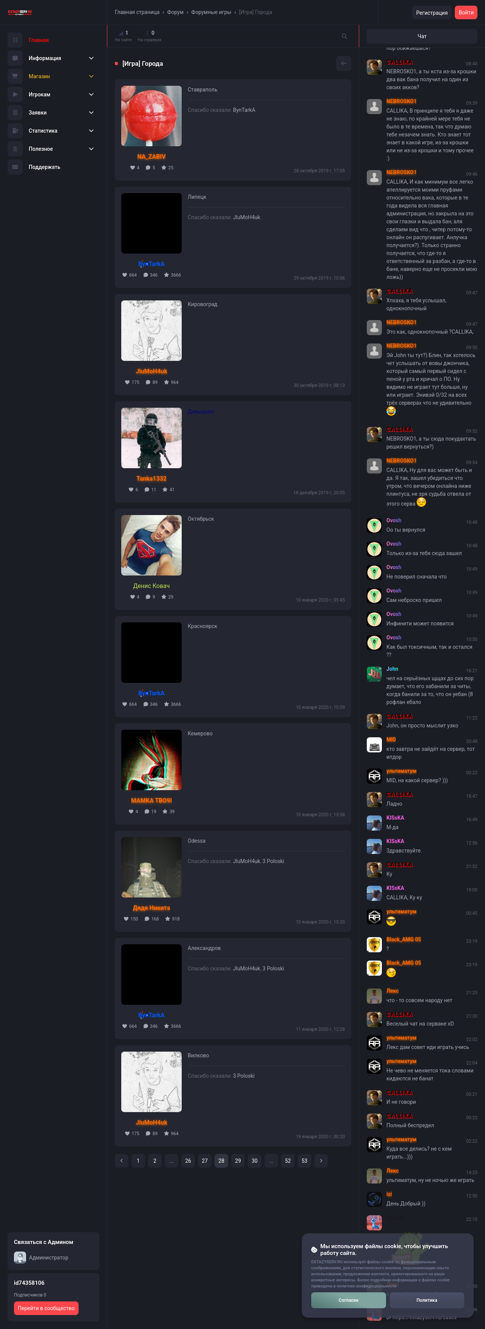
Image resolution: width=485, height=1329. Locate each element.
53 (304, 1161)
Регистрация (432, 13)
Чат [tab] (422, 36)
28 (221, 1161)
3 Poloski (273, 861)
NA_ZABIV (151, 156)
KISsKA (395, 818)
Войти (466, 12)
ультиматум (401, 771)
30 (255, 1161)
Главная (28, 40)
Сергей (395, 1218)
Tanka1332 (151, 478)
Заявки (27, 112)
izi (389, 1194)
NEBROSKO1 (401, 101)
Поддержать (34, 167)
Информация (34, 58)
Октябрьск (201, 519)
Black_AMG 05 (403, 939)
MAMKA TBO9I (151, 800)
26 (188, 1161)
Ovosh (394, 520)
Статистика (32, 130)
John (392, 669)
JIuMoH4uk (246, 217)
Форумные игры (211, 12)
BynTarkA (244, 110)
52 (288, 1161)
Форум (175, 12)
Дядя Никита (151, 907)
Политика (427, 1300)
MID (391, 739)
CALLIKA (399, 62)
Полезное (30, 148)
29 (238, 1161)
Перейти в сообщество (46, 1308)
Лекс (392, 991)
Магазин (29, 76)
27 (205, 1161)
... (171, 1161)
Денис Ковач (151, 585)
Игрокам (29, 94)
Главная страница (137, 12)
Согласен (348, 1300)
